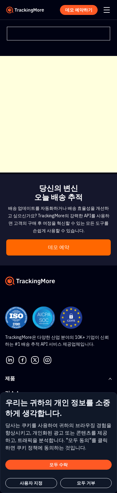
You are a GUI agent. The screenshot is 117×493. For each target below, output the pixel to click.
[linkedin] (10, 359)
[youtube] (47, 359)
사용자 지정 (31, 483)
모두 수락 (58, 465)
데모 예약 (58, 247)
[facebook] (22, 359)
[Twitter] (35, 359)
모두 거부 (86, 483)
